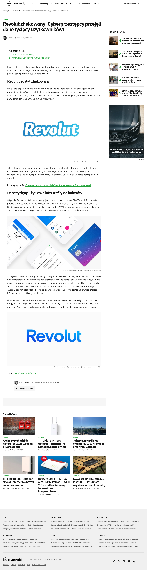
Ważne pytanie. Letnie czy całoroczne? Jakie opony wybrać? (117, 529)
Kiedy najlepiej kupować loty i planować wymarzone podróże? (119, 539)
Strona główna (7, 11)
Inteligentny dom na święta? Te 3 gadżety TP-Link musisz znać (132, 93)
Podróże (102, 535)
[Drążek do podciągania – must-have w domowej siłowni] (113, 67)
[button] (4, 3)
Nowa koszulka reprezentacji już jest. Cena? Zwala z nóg (21, 547)
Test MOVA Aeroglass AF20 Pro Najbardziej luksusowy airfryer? (132, 53)
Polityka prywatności (39, 565)
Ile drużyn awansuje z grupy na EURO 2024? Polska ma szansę (71, 543)
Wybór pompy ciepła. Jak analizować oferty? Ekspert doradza (23, 525)
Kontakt (13, 565)
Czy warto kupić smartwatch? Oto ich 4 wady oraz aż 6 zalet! (71, 529)
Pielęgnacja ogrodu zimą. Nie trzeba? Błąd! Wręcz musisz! (22, 529)
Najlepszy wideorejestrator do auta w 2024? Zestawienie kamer (118, 521)
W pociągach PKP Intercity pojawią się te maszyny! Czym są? (119, 547)
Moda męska (7, 535)
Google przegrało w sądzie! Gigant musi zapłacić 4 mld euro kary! (58, 185)
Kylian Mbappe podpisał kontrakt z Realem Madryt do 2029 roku (72, 547)
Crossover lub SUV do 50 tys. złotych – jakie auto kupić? (115, 525)
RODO (28, 565)
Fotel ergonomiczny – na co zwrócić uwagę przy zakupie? (70, 521)
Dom (4, 517)
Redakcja (6, 565)
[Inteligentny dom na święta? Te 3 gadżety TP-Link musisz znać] (113, 93)
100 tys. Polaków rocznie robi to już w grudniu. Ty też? (131, 80)
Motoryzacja (102, 517)
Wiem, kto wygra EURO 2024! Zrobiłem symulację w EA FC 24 (71, 539)
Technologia (56, 517)
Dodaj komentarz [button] (26, 388)
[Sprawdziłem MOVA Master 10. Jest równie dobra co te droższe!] (113, 40)
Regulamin (21, 565)
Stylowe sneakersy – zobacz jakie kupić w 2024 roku (20, 539)
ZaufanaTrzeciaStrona (25, 373)
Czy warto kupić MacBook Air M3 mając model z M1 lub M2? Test (72, 525)
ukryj (24, 51)
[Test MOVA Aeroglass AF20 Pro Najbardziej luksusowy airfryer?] (113, 54)
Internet (17, 11)
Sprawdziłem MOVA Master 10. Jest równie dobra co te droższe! (133, 40)
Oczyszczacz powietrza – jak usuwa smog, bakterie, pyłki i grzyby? (25, 521)
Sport (53, 535)
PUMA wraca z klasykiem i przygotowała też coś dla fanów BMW (24, 543)
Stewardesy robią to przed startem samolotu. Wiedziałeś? (118, 543)
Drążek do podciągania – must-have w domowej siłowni (133, 67)
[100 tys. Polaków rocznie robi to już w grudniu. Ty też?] (113, 80)
